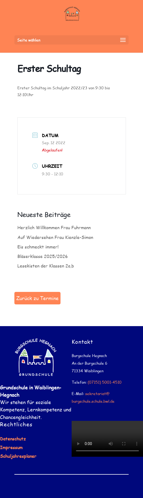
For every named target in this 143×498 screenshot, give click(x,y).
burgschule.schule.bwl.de (93, 401)
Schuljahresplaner (18, 456)
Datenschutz (13, 439)
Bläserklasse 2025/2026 (42, 256)
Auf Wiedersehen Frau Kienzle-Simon (55, 237)
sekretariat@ (97, 393)
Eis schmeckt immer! (38, 247)
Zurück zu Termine (37, 298)
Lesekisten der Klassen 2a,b (45, 266)
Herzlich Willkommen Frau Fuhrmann (54, 227)
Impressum (11, 447)
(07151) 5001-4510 (105, 382)
